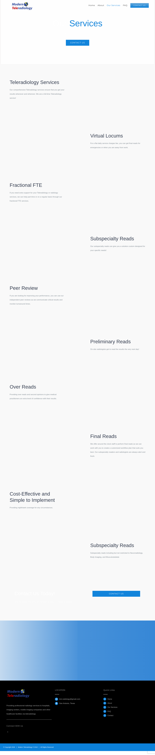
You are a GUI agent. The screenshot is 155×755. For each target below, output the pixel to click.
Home (109, 699)
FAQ (109, 711)
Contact (110, 715)
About (109, 703)
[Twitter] (7, 732)
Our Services (112, 707)
